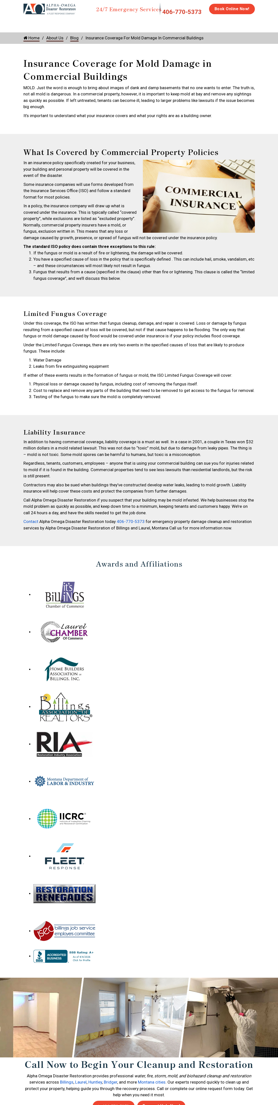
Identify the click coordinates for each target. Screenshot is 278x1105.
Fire (74, 22)
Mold (128, 22)
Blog (74, 37)
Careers (259, 22)
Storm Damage (101, 25)
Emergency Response (225, 25)
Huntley (95, 1082)
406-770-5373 (182, 11)
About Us (54, 37)
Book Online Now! (232, 8)
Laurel (81, 1082)
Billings (66, 1082)
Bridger (110, 1082)
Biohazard (190, 22)
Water (50, 22)
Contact (30, 521)
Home (29, 22)
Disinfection (159, 22)
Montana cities (152, 1082)
